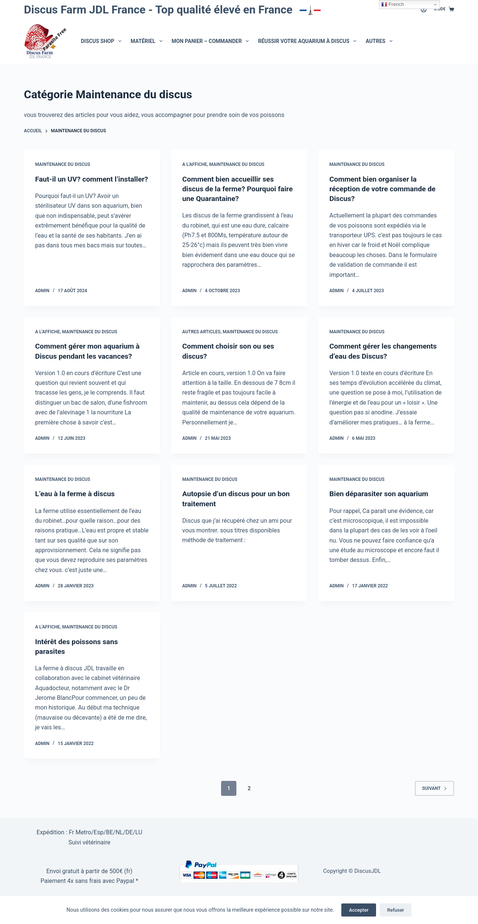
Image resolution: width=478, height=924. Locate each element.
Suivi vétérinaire (89, 842)
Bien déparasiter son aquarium (380, 493)
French (392, 4)
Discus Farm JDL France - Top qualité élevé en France (174, 9)
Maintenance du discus (62, 164)
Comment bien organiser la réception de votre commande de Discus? (384, 188)
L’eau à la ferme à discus (76, 493)
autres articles (201, 331)
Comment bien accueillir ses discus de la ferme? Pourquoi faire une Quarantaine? (231, 188)
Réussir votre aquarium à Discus (308, 41)
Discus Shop (102, 41)
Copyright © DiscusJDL (352, 871)
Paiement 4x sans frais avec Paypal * (89, 880)
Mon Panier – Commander (212, 41)
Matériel (148, 41)
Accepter (358, 910)
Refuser (395, 910)
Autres (380, 41)
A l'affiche (194, 164)
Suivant (434, 788)
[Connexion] (423, 9)
